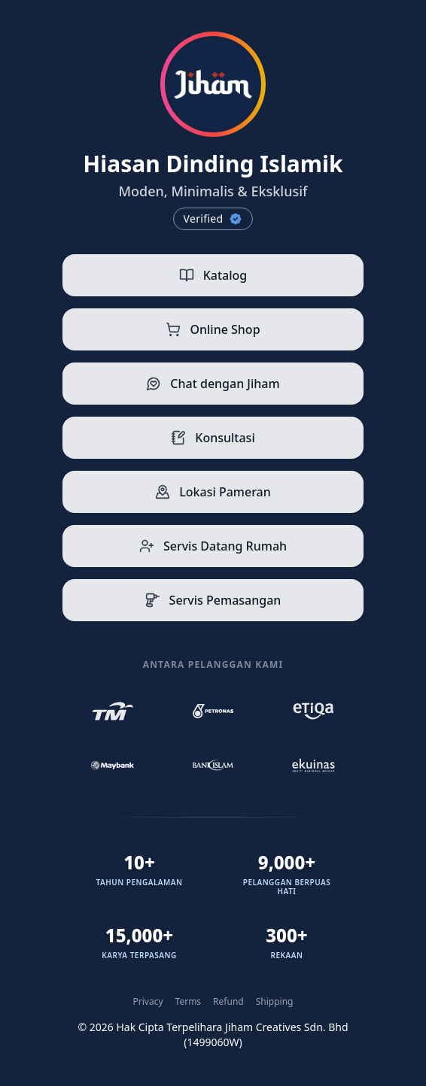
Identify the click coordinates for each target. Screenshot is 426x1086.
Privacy (148, 1002)
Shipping (275, 1002)
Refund (228, 1002)
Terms (188, 1002)
